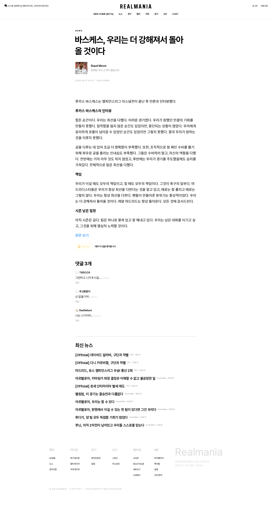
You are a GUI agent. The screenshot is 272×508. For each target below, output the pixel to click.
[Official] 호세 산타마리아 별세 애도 (100, 386)
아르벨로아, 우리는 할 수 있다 (94, 402)
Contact (76, 489)
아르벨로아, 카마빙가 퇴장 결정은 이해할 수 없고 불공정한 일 (115, 378)
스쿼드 (115, 458)
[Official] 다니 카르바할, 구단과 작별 (100, 363)
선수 (165, 14)
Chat (175, 14)
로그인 (254, 6)
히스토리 (116, 464)
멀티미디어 (75, 464)
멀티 (138, 14)
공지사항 (53, 469)
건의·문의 (158, 475)
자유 (147, 14)
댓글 (77, 282)
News (79, 31)
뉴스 (120, 14)
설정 (156, 469)
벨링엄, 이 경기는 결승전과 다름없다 (99, 394)
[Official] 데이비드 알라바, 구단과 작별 (102, 355)
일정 (93, 464)
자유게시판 (75, 469)
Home (52, 458)
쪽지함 (157, 464)
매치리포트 (96, 458)
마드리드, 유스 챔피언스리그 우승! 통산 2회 (104, 371)
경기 (156, 14)
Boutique (138, 464)
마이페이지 (159, 458)
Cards (136, 475)
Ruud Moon (99, 65)
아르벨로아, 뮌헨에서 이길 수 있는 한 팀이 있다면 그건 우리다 (115, 410)
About (137, 469)
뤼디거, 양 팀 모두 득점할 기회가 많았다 (101, 417)
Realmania (136, 6)
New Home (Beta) (103, 14)
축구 (129, 14)
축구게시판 (75, 458)
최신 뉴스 (84, 345)
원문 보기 (82, 235)
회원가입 (264, 6)
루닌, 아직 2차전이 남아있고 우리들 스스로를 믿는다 (109, 425)
